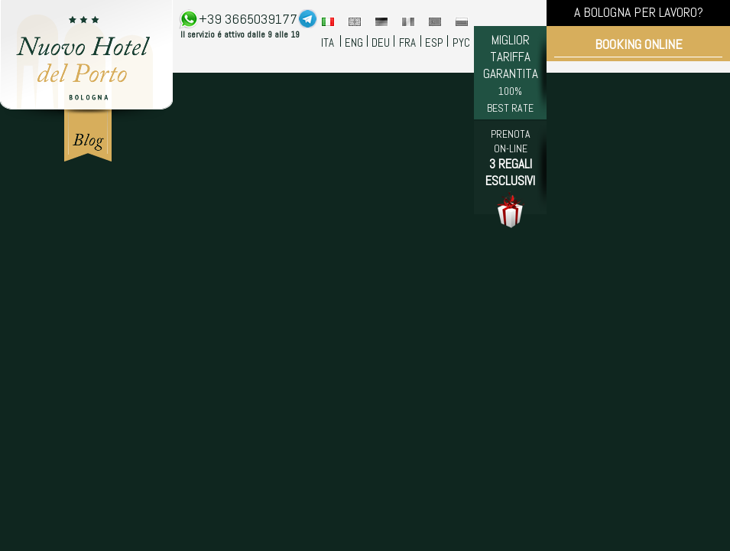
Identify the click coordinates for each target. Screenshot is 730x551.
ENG (354, 42)
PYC (461, 42)
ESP (434, 42)
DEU (380, 42)
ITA (327, 42)
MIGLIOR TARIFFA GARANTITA (510, 73)
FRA (407, 42)
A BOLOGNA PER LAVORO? (638, 12)
